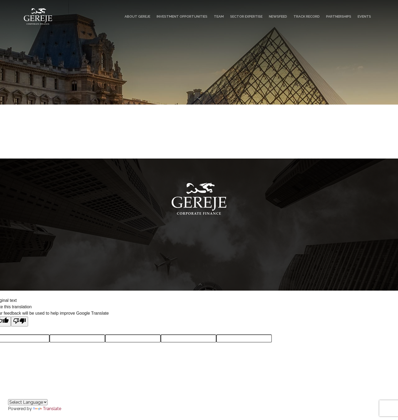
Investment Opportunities (182, 16)
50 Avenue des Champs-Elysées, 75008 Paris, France (186, 225)
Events (364, 16)
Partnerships (338, 16)
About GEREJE (137, 16)
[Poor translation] (19, 321)
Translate (47, 408)
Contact (256, 225)
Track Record (306, 16)
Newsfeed (278, 16)
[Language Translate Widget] (28, 402)
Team (219, 16)
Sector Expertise (246, 16)
